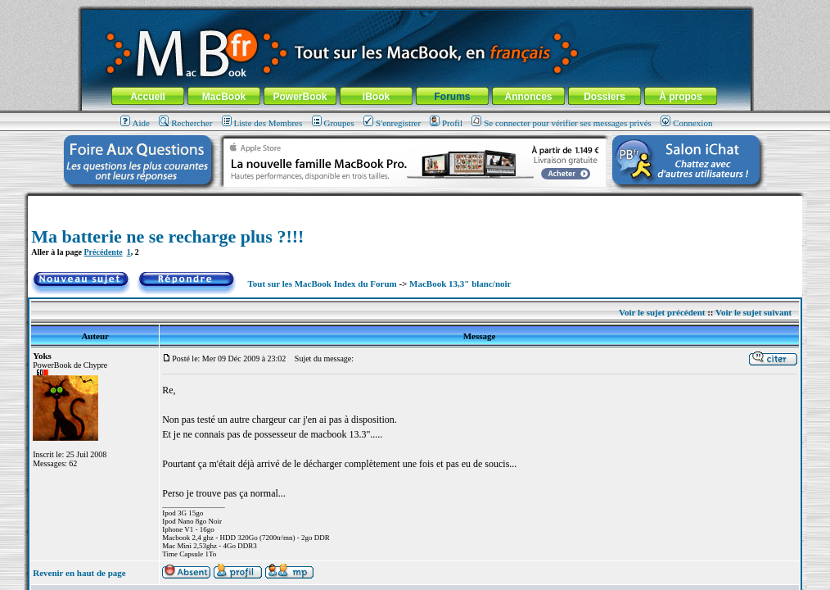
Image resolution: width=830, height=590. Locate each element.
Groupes (333, 123)
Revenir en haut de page (79, 573)
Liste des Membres (262, 123)
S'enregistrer (392, 123)
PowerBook (300, 96)
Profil (446, 123)
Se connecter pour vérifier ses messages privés (561, 123)
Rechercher (185, 123)
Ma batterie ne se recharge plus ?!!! (167, 236)
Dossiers (604, 96)
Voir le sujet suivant (753, 312)
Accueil (147, 96)
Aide (135, 123)
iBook (376, 96)
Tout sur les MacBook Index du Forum (322, 283)
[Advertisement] (415, 202)
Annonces (528, 96)
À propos (680, 96)
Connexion (686, 123)
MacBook (224, 96)
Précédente (102, 251)
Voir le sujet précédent (662, 312)
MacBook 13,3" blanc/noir (460, 283)
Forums (452, 96)
